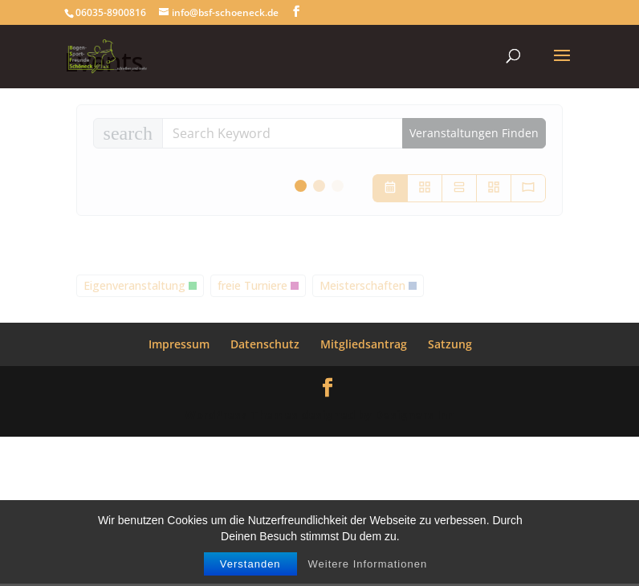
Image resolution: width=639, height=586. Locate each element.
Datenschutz (264, 344)
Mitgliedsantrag (363, 344)
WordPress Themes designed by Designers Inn (319, 414)
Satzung (450, 344)
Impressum (179, 344)
